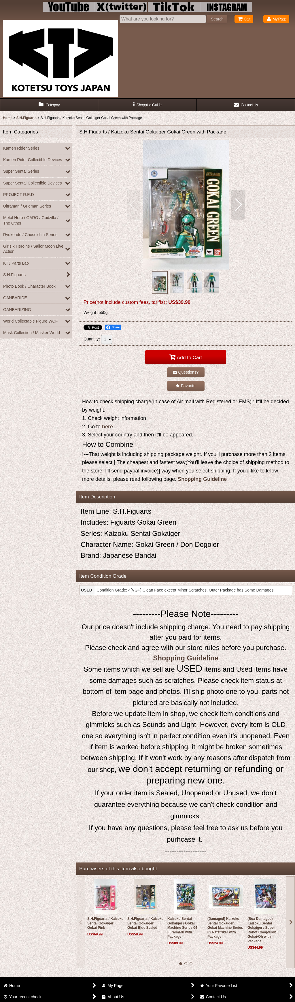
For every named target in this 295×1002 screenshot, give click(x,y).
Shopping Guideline (202, 479)
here (107, 427)
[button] (147, 105)
